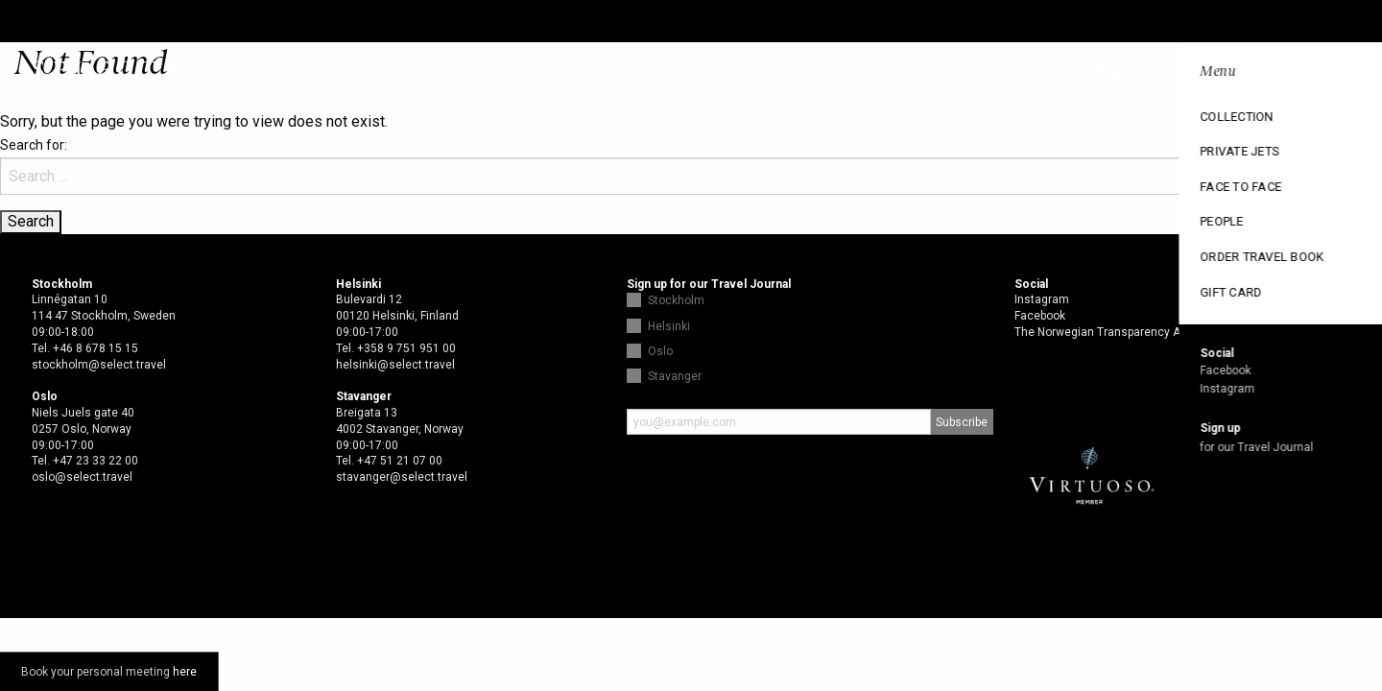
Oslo (660, 351)
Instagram (1041, 299)
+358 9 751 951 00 (406, 348)
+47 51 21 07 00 (399, 460)
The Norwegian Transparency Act (1102, 332)
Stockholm (676, 300)
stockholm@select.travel (99, 364)
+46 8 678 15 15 (95, 348)
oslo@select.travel (82, 477)
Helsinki (669, 326)
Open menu (1351, 73)
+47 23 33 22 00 (95, 460)
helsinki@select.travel (395, 364)
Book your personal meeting (109, 672)
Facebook (1039, 315)
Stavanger (675, 376)
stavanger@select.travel (401, 477)
